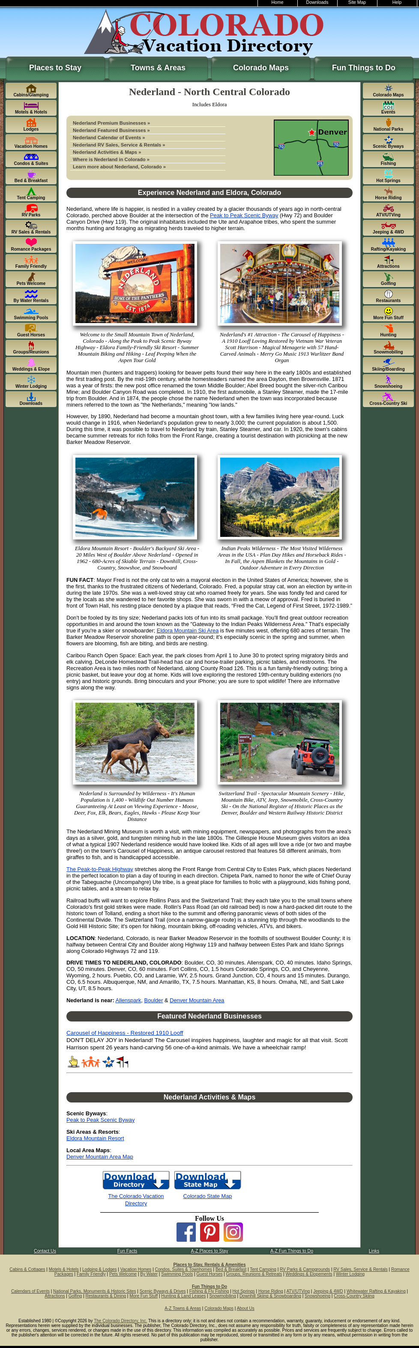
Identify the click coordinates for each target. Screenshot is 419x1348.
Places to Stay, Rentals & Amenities (210, 1264)
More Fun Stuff (143, 1296)
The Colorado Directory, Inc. (120, 1320)
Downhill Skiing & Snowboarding (270, 1296)
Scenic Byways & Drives (163, 1291)
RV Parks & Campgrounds (305, 1269)
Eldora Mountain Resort (95, 1138)
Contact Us (45, 1251)
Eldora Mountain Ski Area (187, 630)
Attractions (55, 1296)
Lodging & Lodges (99, 1269)
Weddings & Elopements (308, 1274)
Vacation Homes (136, 1269)
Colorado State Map (207, 1196)
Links (374, 1251)
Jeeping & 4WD (328, 1291)
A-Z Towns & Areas (183, 1308)
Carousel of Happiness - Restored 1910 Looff (124, 1033)
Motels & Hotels (64, 1269)
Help (397, 2)
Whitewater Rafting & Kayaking (376, 1291)
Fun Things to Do (363, 67)
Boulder (153, 1000)
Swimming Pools (177, 1274)
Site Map (357, 2)
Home (278, 2)
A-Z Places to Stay (209, 1251)
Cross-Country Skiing (354, 1296)
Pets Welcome (123, 1274)
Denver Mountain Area (197, 1000)
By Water (149, 1274)
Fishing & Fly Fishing (209, 1291)
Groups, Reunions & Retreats (254, 1274)
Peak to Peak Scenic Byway (244, 215)
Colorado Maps (261, 67)
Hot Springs (244, 1291)
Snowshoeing (317, 1296)
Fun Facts (127, 1251)
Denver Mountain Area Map (99, 1156)
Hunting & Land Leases (183, 1296)
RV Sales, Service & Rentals (360, 1269)
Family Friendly (91, 1274)
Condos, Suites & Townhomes (183, 1269)
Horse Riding (270, 1291)
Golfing (75, 1296)
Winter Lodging (350, 1274)
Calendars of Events (30, 1291)
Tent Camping (263, 1269)
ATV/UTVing (298, 1291)
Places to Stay (55, 67)
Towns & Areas (158, 67)
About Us (245, 1308)
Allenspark (128, 1000)
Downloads (317, 2)
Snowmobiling (222, 1296)
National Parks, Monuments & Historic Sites (94, 1291)
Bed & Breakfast (230, 1269)
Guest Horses (209, 1274)
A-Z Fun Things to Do (291, 1251)
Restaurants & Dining (106, 1296)
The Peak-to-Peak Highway (99, 869)
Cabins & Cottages (27, 1269)
